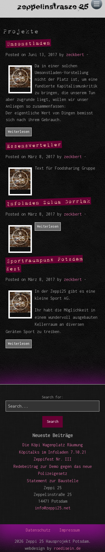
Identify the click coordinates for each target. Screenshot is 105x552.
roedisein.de (67, 548)
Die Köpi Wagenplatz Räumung (52, 444)
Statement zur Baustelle (52, 480)
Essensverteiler (33, 145)
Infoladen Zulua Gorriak (48, 202)
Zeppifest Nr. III (53, 459)
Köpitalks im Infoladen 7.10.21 (52, 452)
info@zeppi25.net (53, 507)
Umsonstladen (28, 43)
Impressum (69, 530)
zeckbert (75, 54)
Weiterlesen (18, 132)
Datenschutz (38, 530)
